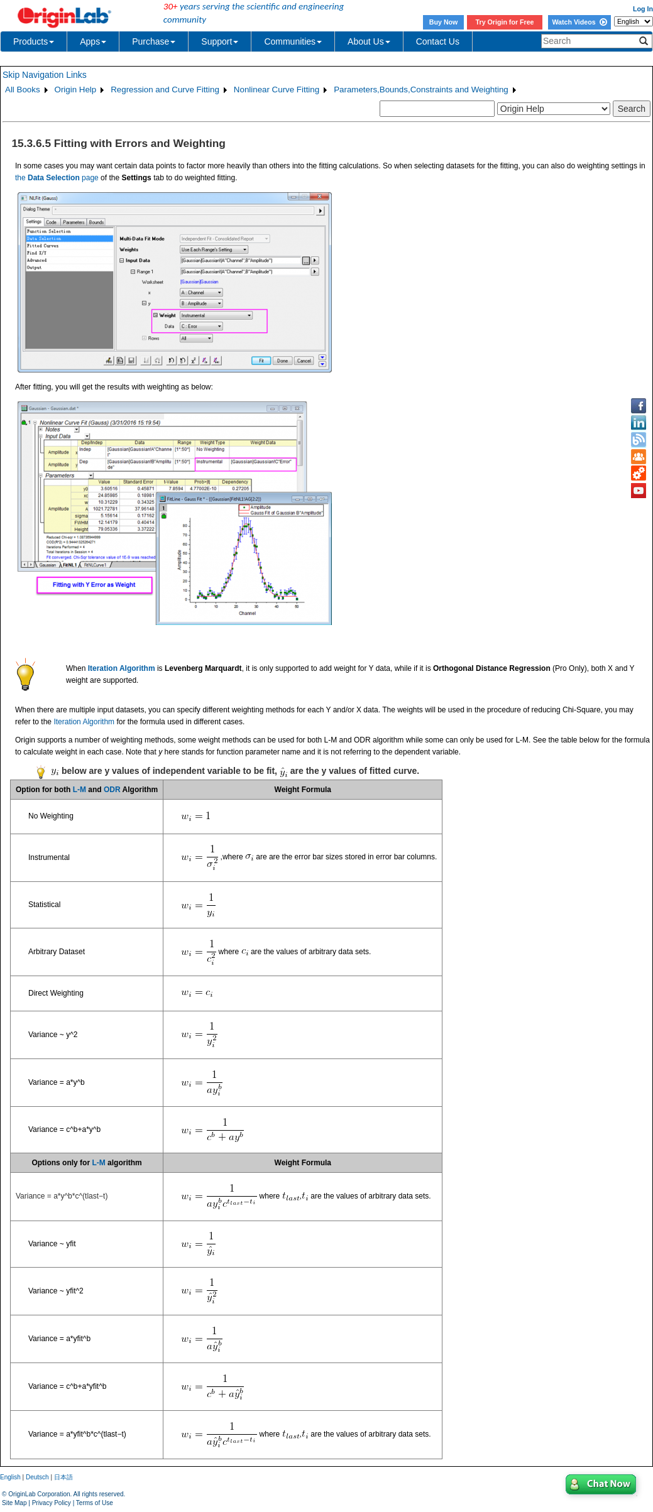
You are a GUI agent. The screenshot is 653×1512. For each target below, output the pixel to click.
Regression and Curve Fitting (165, 89)
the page (57, 177)
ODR (112, 789)
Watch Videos (579, 22)
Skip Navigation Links (45, 75)
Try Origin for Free (505, 22)
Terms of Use (94, 1502)
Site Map (14, 1502)
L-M (79, 789)
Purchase (153, 41)
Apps (93, 41)
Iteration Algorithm (83, 721)
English (10, 1477)
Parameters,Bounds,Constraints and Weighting (421, 89)
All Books (22, 89)
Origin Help (76, 89)
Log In (643, 9)
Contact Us (437, 41)
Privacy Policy (51, 1502)
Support (219, 41)
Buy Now (443, 22)
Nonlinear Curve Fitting (276, 89)
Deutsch (37, 1477)
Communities (293, 41)
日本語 (63, 1477)
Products (33, 41)
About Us (369, 41)
